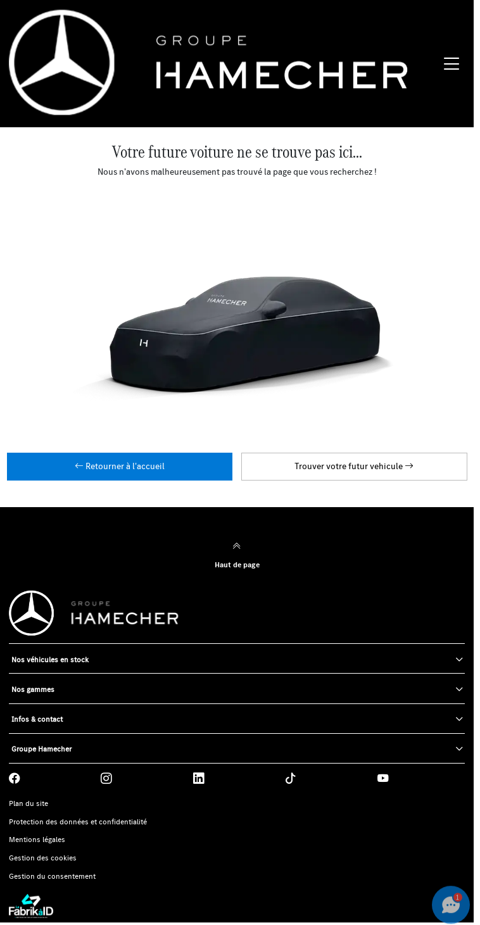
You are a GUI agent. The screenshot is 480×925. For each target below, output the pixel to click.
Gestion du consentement (52, 876)
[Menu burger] (451, 64)
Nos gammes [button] (32, 689)
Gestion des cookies (43, 857)
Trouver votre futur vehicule (354, 466)
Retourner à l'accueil (120, 466)
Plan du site (28, 803)
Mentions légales (37, 839)
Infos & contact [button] (37, 719)
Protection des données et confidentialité (78, 821)
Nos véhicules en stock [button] (50, 659)
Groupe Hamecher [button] (41, 748)
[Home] (223, 63)
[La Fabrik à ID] (237, 906)
